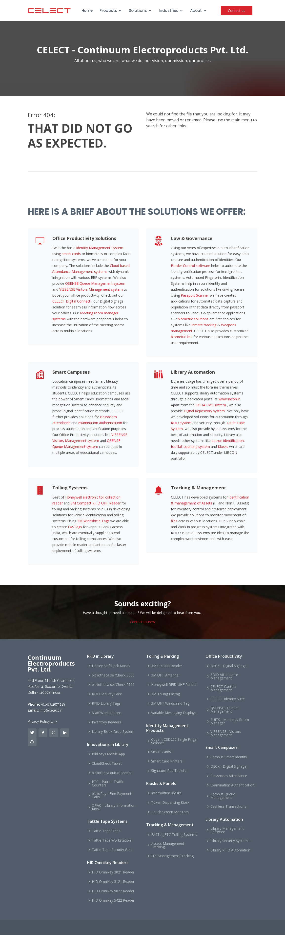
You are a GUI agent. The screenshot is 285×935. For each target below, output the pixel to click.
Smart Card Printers (167, 761)
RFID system (181, 423)
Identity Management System (99, 248)
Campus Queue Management (222, 796)
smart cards (71, 254)
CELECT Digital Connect (71, 301)
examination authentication (100, 423)
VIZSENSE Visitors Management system (91, 289)
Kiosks (223, 446)
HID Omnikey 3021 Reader (113, 872)
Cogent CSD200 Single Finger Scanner (174, 741)
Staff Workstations (107, 713)
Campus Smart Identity (228, 757)
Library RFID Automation (230, 850)
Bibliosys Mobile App (108, 754)
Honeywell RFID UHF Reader (174, 685)
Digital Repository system (204, 411)
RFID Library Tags (106, 703)
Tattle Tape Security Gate (112, 850)
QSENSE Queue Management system (95, 283)
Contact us (237, 10)
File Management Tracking (172, 856)
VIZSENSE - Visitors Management (225, 733)
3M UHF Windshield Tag (170, 703)
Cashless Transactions (228, 806)
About (196, 10)
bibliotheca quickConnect (112, 773)
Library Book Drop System (113, 732)
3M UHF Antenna (165, 675)
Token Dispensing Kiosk (170, 803)
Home (87, 10)
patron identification (228, 440)
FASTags (75, 527)
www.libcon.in (229, 399)
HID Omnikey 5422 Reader (113, 900)
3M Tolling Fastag (165, 694)
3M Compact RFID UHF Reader (96, 503)
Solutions (138, 10)
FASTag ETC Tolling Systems (174, 834)
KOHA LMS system (211, 405)
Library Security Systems (229, 841)
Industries (168, 10)
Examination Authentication (232, 785)
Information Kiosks (166, 793)
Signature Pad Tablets (168, 771)
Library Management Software (227, 830)
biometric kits (181, 337)
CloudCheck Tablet (107, 763)
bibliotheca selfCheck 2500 (113, 685)
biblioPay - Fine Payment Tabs (111, 795)
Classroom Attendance (228, 776)
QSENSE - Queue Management (224, 709)
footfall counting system (190, 446)
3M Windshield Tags (93, 521)
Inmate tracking (203, 325)
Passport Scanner (195, 295)
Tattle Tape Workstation (111, 840)
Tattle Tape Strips (106, 831)
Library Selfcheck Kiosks (111, 666)
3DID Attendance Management (224, 676)
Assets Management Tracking (167, 845)
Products (108, 10)
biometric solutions (193, 319)
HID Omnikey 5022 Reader (113, 891)
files (174, 521)
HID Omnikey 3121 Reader (113, 882)
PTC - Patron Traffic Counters (108, 783)
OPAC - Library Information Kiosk (113, 807)
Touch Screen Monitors (170, 812)
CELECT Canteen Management (223, 688)
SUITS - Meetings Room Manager (229, 721)
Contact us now (142, 621)
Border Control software (190, 265)
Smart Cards (161, 752)
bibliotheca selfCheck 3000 (113, 675)
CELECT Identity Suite (227, 699)
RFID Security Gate (107, 694)
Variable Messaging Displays (173, 713)
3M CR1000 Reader (166, 666)
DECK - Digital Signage (228, 666)
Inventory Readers (106, 722)
